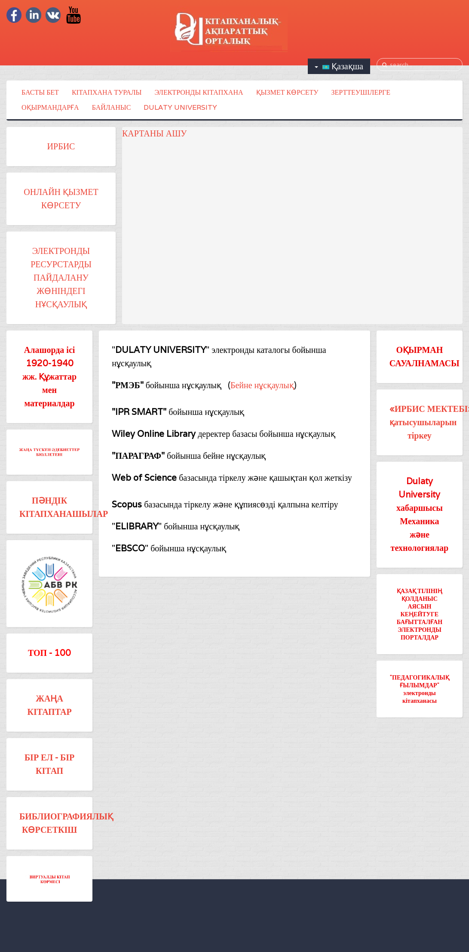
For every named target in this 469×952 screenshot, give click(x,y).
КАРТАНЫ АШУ (154, 133)
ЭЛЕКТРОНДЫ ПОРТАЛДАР (419, 633)
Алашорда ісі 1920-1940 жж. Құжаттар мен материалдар (49, 376)
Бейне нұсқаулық (262, 385)
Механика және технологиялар (420, 534)
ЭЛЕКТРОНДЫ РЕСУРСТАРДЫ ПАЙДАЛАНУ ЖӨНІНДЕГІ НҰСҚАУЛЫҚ (61, 277)
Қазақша (339, 66)
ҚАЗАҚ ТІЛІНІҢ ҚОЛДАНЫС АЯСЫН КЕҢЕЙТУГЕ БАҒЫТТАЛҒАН (419, 606)
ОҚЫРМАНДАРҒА (50, 107)
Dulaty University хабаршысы (419, 494)
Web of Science (145, 477)
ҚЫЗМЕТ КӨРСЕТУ (287, 92)
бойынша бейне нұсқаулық (189, 455)
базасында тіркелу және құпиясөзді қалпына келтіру (241, 504)
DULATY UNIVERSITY (180, 107)
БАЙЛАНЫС (111, 107)
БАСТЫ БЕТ (40, 92)
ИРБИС (61, 146)
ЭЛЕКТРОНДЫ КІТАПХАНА (199, 92)
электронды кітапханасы (419, 696)
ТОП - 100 (49, 652)
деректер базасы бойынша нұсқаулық (223, 433)
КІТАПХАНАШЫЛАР (63, 513)
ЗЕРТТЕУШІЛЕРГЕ (361, 92)
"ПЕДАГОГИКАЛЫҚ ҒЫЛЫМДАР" (419, 681)
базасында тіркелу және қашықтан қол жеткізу (265, 477)
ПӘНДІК (49, 500)
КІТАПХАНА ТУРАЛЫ (107, 92)
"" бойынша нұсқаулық (175, 526)
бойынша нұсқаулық (166, 385)
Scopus (128, 504)
